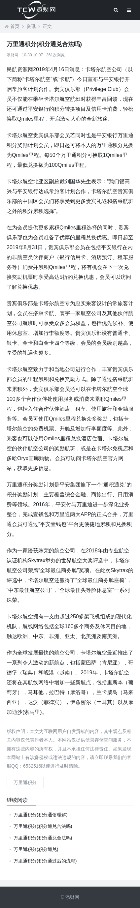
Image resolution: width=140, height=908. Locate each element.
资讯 (31, 26)
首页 (14, 26)
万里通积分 (25, 782)
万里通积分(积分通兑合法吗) (43, 826)
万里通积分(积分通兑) (36, 849)
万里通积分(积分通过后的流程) (45, 861)
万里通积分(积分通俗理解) (40, 814)
